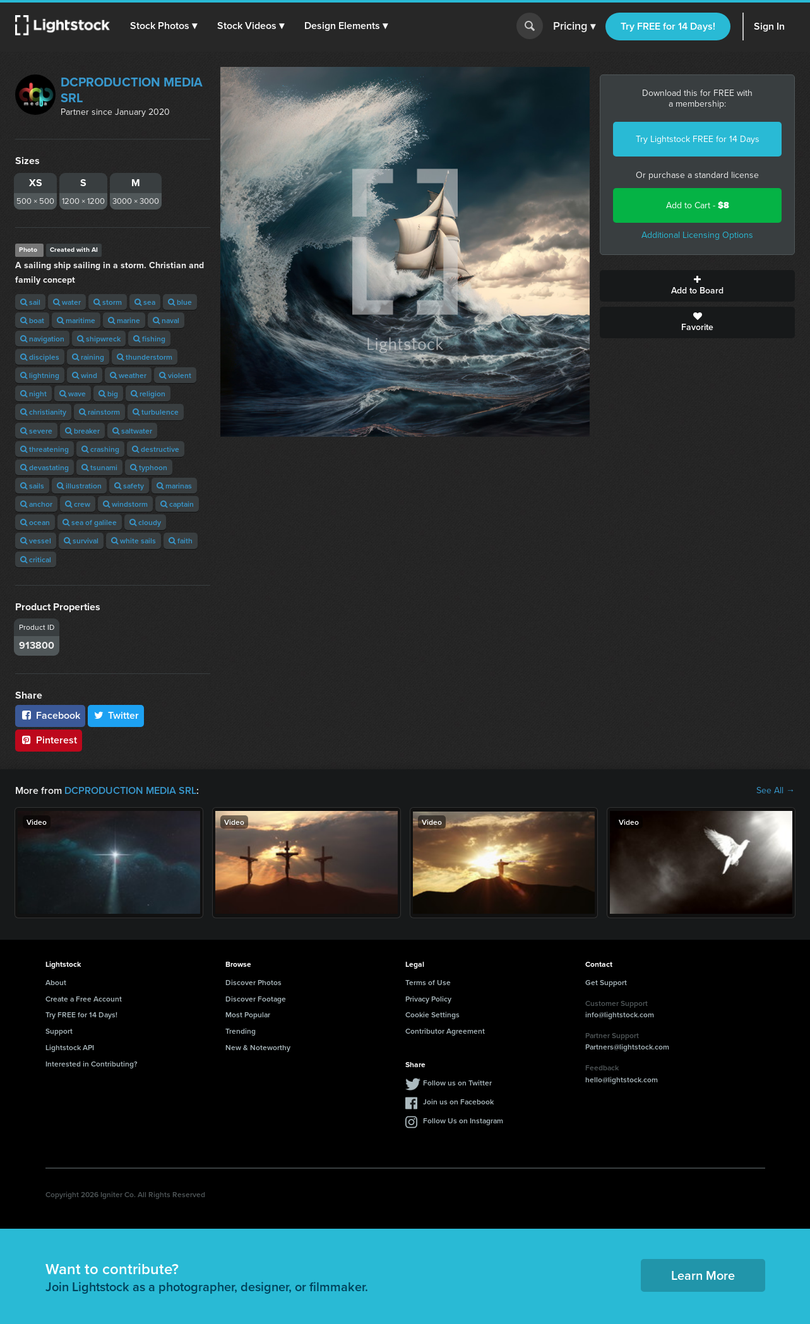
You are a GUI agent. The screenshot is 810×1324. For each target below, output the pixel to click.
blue (180, 302)
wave (72, 393)
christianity (43, 411)
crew (77, 504)
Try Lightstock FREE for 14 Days (697, 139)
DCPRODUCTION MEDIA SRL (132, 90)
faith (181, 540)
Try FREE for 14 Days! (668, 26)
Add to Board (697, 286)
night (33, 393)
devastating (44, 467)
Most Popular (247, 1014)
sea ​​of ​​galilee (90, 522)
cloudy (145, 522)
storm (107, 302)
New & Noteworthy (257, 1047)
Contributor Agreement (445, 1031)
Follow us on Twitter (457, 1082)
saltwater (132, 430)
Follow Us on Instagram (463, 1120)
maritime (76, 320)
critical (35, 559)
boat (32, 320)
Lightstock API (69, 1047)
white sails (133, 540)
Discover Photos (253, 982)
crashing (100, 449)
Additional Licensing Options (697, 235)
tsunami (99, 467)
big (108, 393)
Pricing (574, 26)
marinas (174, 485)
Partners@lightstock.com (627, 1046)
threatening (44, 449)
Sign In (769, 26)
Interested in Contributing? (91, 1063)
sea (144, 302)
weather (128, 375)
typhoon (148, 467)
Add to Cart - (697, 205)
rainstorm (99, 411)
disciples (39, 357)
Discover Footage (255, 998)
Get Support (606, 982)
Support (59, 1031)
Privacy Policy (428, 998)
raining (88, 357)
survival (81, 540)
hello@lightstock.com (621, 1079)
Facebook (50, 715)
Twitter (116, 715)
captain (177, 504)
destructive (155, 449)
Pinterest (48, 740)
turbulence (156, 411)
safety (129, 485)
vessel (35, 540)
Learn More (703, 1275)
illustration (79, 485)
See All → (775, 790)
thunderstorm (144, 357)
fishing (149, 338)
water (67, 302)
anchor (36, 504)
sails (32, 485)
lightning (39, 375)
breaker (82, 430)
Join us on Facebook (458, 1101)
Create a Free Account (83, 998)
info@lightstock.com (619, 1014)
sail (30, 302)
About (55, 982)
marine (124, 320)
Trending (240, 1031)
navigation (42, 338)
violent (175, 375)
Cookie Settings (432, 1014)
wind (84, 375)
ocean (35, 522)
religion (148, 393)
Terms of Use (428, 982)
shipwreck (99, 338)
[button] (163, 26)
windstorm (125, 504)
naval (166, 320)
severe (36, 430)
